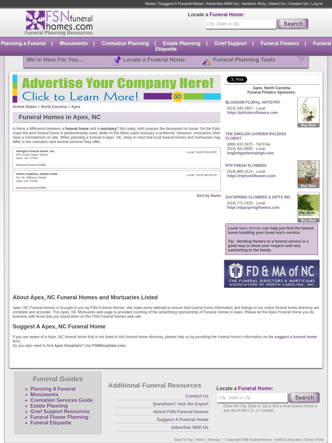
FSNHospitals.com (108, 345)
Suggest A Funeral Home (181, 4)
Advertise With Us (222, 4)
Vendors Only (253, 4)
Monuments (74, 43)
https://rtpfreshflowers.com (251, 176)
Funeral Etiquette (50, 422)
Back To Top (184, 439)
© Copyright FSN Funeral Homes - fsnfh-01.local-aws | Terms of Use (273, 439)
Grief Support (231, 43)
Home (150, 4)
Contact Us (298, 4)
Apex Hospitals (67, 345)
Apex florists (250, 228)
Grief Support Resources (60, 411)
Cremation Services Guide (61, 400)
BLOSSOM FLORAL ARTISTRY (253, 102)
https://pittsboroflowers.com (252, 113)
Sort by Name (209, 195)
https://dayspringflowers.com (253, 207)
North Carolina (54, 107)
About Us (277, 4)
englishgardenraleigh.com (250, 153)
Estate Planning (181, 43)
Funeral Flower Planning (59, 417)
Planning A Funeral (53, 389)
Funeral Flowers (280, 43)
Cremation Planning (125, 43)
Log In (317, 4)
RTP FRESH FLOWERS (246, 165)
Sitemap (214, 439)
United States (25, 107)
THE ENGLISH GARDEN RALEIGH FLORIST (256, 136)
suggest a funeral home (296, 337)
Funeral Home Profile (31, 165)
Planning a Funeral (23, 43)
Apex (75, 107)
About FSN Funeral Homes (181, 411)
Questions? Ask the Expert (181, 403)
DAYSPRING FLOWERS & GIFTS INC (258, 197)
